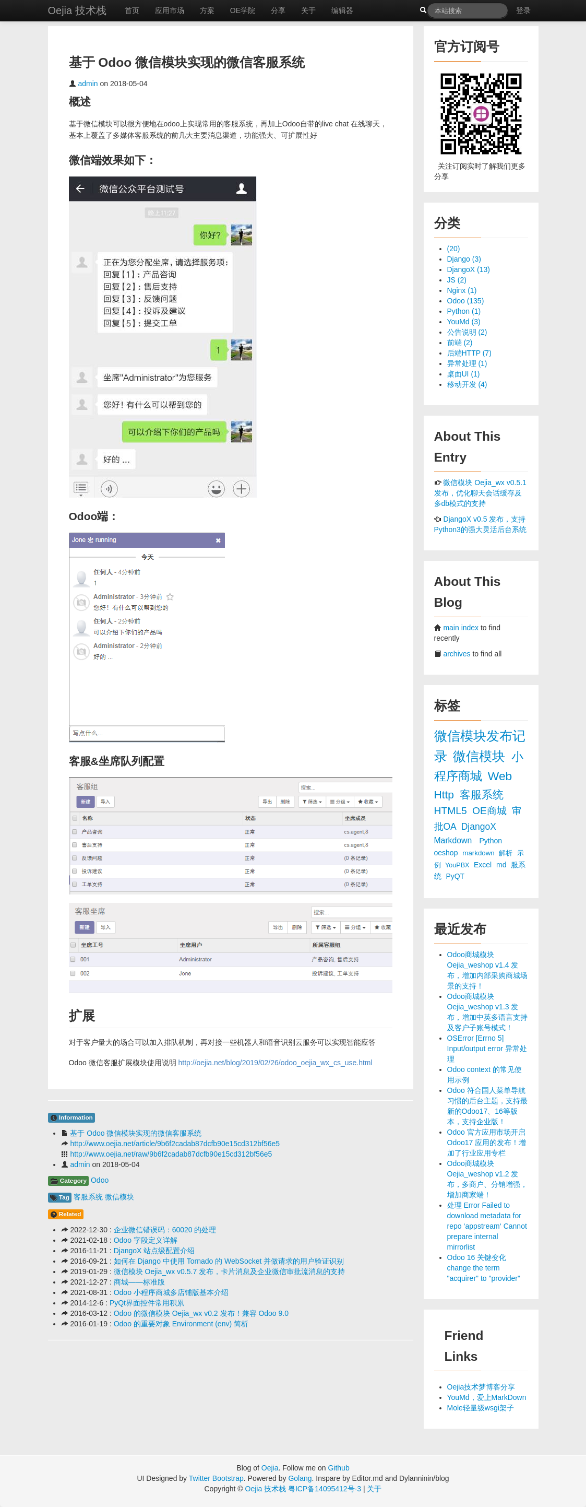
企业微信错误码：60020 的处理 (165, 1230)
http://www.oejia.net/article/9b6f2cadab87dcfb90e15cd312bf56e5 (175, 1143)
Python (491, 841)
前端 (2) (460, 342)
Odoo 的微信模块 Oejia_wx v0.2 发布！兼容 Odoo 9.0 (201, 1313)
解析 (507, 853)
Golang (300, 1478)
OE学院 (242, 10)
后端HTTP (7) (469, 353)
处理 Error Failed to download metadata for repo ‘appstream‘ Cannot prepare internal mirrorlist (487, 1226)
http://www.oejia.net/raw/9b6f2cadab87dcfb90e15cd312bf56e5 (171, 1154)
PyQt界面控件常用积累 (147, 1303)
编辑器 (342, 10)
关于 (308, 10)
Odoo (100, 1180)
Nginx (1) (462, 290)
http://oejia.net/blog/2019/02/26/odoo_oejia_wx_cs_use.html (275, 1062)
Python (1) (464, 311)
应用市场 (169, 10)
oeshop (447, 853)
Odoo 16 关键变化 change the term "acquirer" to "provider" (484, 1267)
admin (88, 83)
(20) (453, 248)
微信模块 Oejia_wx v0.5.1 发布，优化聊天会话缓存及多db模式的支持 (480, 493)
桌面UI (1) (463, 374)
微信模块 (119, 1197)
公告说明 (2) (467, 332)
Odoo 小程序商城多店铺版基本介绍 (171, 1292)
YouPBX (458, 865)
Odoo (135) (465, 301)
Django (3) (464, 259)
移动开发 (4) (467, 384)
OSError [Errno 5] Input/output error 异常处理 (487, 1048)
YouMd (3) (464, 321)
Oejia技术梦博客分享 (481, 1387)
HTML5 (452, 810)
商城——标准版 (139, 1282)
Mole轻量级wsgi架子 (480, 1408)
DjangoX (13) (469, 269)
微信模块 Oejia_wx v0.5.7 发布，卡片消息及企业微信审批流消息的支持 (229, 1271)
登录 (523, 10)
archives (456, 654)
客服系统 (88, 1197)
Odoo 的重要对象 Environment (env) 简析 (181, 1324)
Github (338, 1468)
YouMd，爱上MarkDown (487, 1397)
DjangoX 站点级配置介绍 (154, 1250)
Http (445, 794)
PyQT (455, 876)
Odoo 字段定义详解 (145, 1240)
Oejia (270, 1468)
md (502, 865)
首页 (132, 10)
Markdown (454, 840)
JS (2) (457, 280)
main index (461, 627)
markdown (479, 853)
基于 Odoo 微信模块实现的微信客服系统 (135, 1133)
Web (500, 776)
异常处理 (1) (467, 363)
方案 (207, 10)
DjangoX (478, 826)
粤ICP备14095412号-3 (324, 1489)
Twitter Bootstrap (216, 1478)
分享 (278, 10)
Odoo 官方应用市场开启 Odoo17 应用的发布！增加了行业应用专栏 (487, 1142)
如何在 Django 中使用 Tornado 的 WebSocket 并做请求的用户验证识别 (229, 1261)
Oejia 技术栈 (77, 10)
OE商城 (490, 810)
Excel (484, 865)
